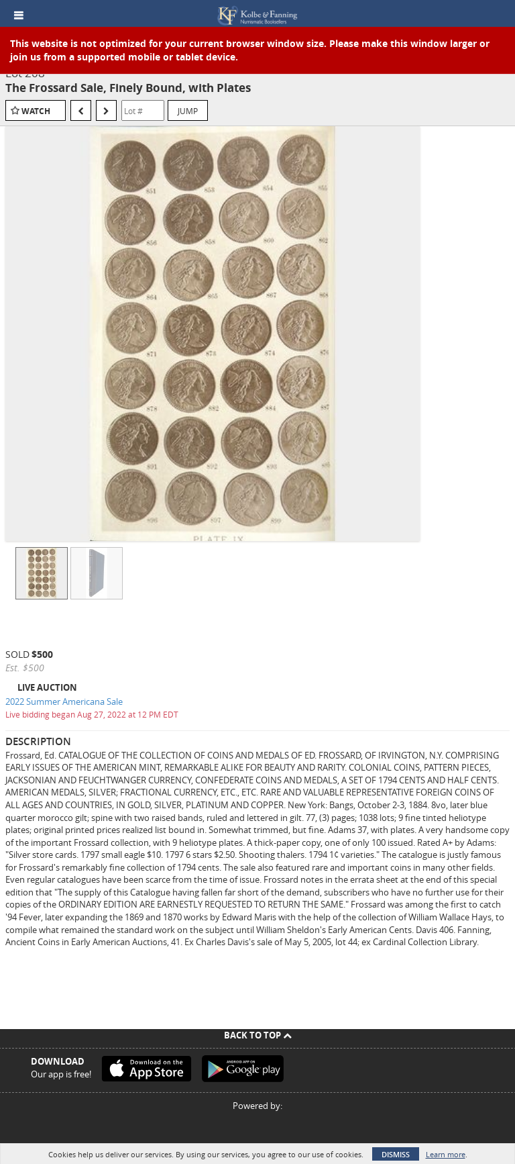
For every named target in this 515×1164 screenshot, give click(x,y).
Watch (35, 111)
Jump (188, 110)
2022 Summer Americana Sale (64, 701)
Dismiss (396, 1154)
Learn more (445, 1154)
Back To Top (258, 1035)
